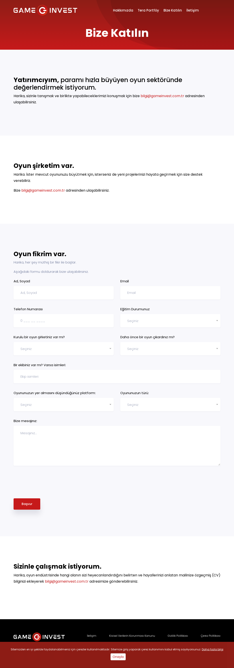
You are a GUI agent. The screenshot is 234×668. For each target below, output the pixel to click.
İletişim (192, 10)
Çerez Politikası (210, 636)
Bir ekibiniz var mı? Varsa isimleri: (40, 365)
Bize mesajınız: (25, 420)
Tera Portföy (148, 10)
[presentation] (47, 483)
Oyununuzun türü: (134, 393)
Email (124, 281)
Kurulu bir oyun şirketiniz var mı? (39, 337)
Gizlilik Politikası (178, 636)
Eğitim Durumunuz (135, 309)
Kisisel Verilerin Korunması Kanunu (132, 636)
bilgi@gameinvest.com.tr (162, 95)
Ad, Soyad (22, 281)
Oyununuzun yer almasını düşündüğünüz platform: (55, 393)
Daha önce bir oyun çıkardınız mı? (147, 337)
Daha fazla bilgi (212, 660)
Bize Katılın (172, 10)
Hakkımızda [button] (123, 10)
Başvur (27, 504)
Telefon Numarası (28, 309)
